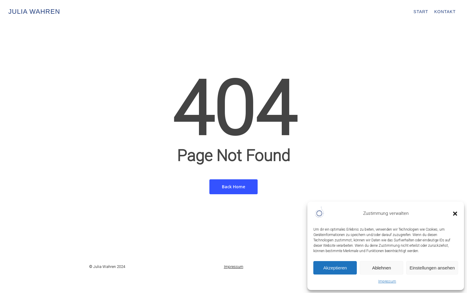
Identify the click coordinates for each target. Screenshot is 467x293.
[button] (455, 214)
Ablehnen (381, 267)
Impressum (387, 281)
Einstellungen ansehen (432, 267)
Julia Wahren (34, 11)
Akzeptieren (335, 267)
